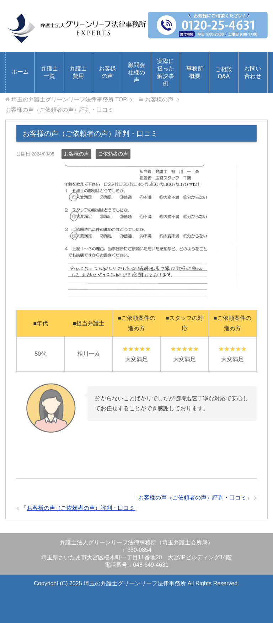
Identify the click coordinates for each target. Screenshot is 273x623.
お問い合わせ (252, 72)
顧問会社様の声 (136, 72)
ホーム (20, 72)
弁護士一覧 (49, 72)
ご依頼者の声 (113, 154)
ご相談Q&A (223, 72)
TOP (69, 99)
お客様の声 (107, 72)
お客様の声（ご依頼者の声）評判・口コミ (192, 498)
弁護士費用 (78, 72)
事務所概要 (194, 72)
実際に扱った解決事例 (165, 72)
